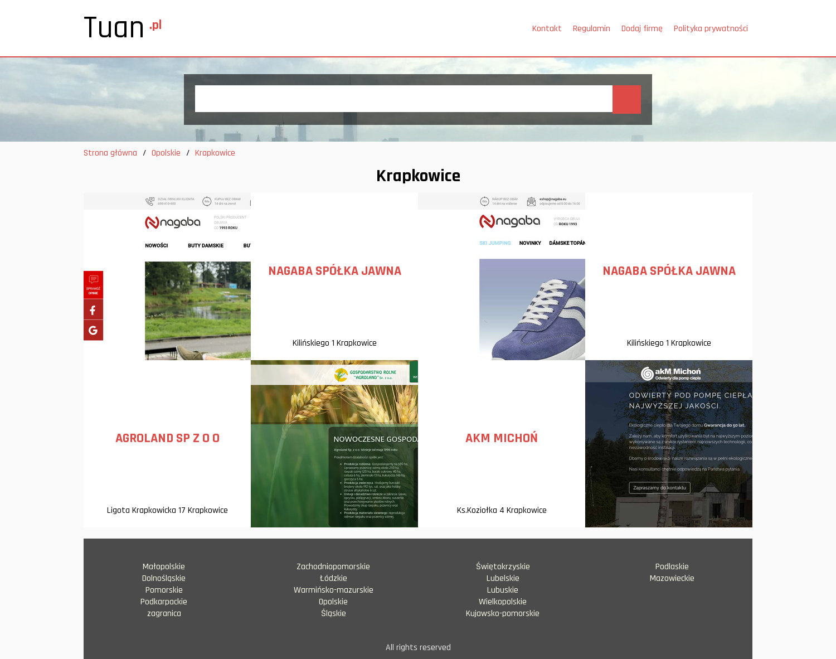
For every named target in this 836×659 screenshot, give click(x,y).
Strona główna (110, 153)
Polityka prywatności (711, 29)
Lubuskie (502, 590)
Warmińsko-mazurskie (333, 590)
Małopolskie (164, 567)
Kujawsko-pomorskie (502, 613)
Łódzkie (333, 578)
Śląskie (333, 613)
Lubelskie (503, 578)
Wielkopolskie (503, 602)
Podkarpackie (163, 602)
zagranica (164, 613)
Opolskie (166, 153)
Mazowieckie (672, 578)
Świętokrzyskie (503, 567)
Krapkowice (215, 153)
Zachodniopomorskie (333, 567)
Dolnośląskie (164, 578)
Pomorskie (164, 590)
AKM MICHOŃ (501, 438)
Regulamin (591, 29)
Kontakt (547, 29)
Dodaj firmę (642, 29)
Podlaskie (672, 567)
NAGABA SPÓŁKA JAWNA (334, 271)
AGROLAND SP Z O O (167, 438)
